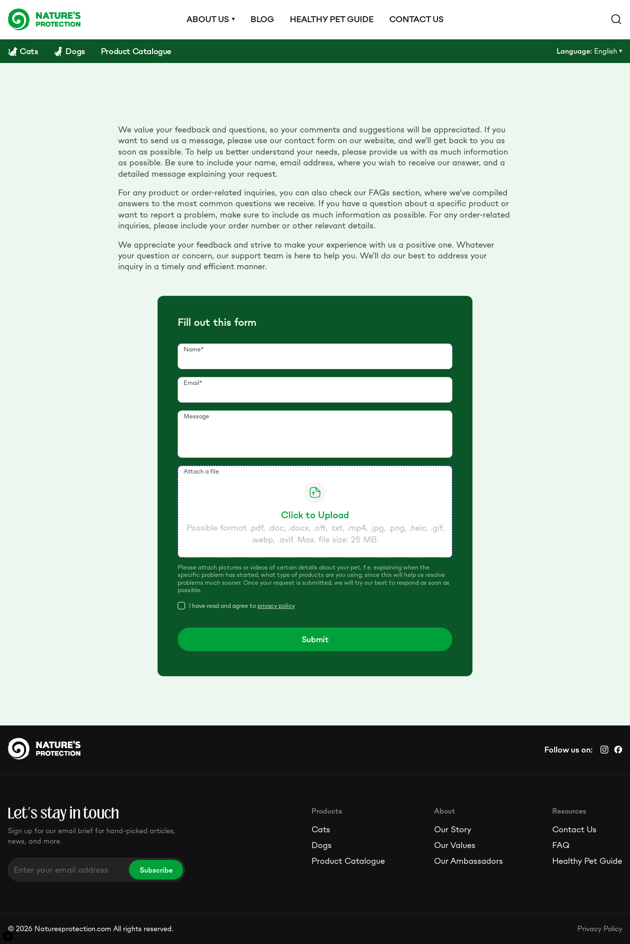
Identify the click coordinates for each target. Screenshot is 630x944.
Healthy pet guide (332, 19)
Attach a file (201, 471)
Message (196, 416)
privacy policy (276, 605)
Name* (194, 349)
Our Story (452, 829)
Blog (262, 19)
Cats (321, 829)
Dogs (322, 845)
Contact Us (574, 829)
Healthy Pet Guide (587, 860)
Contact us (416, 19)
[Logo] (44, 19)
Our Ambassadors (468, 860)
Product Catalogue (348, 860)
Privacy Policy (599, 928)
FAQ (560, 845)
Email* (193, 382)
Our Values (454, 845)
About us (208, 19)
